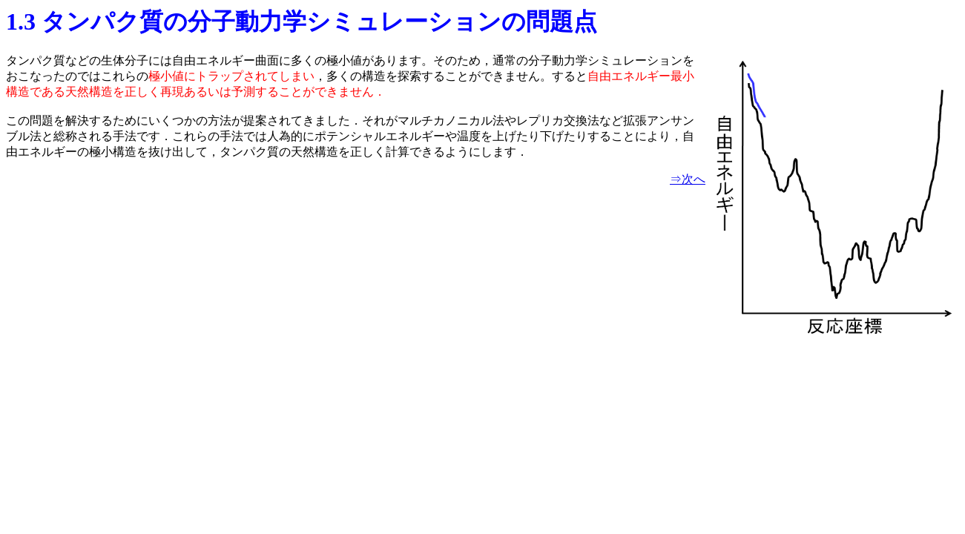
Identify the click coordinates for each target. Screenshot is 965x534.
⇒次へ (687, 179)
